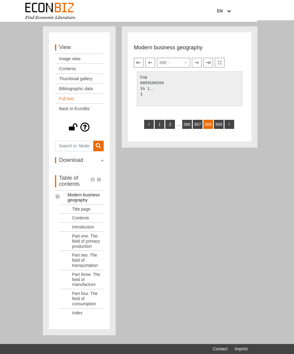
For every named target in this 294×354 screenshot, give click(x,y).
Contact (220, 348)
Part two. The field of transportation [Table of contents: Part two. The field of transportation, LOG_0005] (85, 262)
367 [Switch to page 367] (197, 126)
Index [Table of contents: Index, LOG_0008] (77, 315)
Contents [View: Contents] (67, 71)
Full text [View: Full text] (66, 101)
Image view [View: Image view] (70, 61)
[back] (149, 126)
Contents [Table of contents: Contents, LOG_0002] (80, 220)
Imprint (241, 348)
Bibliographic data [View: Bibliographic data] (76, 91)
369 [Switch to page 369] (218, 126)
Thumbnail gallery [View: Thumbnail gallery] (76, 81)
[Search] (98, 148)
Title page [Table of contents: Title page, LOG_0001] (81, 211)
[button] (79, 129)
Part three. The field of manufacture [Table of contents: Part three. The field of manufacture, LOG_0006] (86, 282)
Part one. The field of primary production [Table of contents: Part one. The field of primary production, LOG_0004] (86, 243)
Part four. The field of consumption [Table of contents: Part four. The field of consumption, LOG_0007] (85, 301)
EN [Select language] (243, 11)
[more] (229, 126)
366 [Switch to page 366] (186, 126)
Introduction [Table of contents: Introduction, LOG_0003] (83, 229)
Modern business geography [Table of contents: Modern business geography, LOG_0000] (84, 200)
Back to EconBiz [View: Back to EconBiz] (74, 111)
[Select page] (173, 65)
